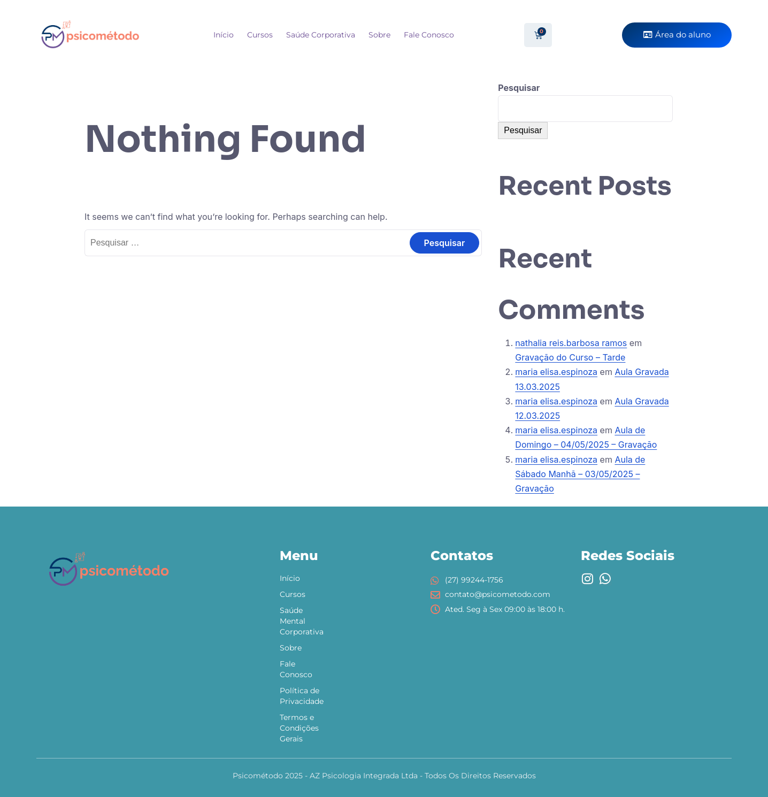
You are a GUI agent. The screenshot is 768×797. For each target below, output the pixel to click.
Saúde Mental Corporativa (302, 621)
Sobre (379, 34)
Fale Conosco (429, 34)
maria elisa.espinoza (556, 371)
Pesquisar (519, 87)
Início (223, 34)
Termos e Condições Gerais (299, 728)
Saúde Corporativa (320, 34)
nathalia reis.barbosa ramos (571, 343)
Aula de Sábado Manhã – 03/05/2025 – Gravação (580, 474)
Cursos (260, 34)
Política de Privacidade (302, 696)
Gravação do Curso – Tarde (570, 357)
